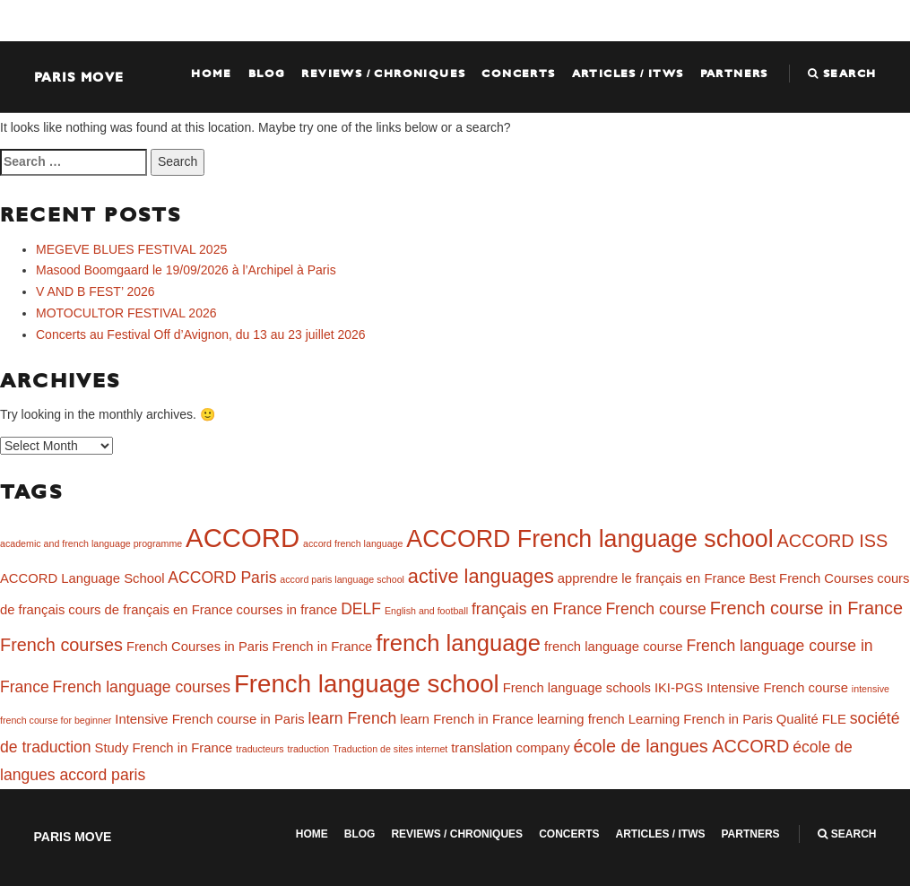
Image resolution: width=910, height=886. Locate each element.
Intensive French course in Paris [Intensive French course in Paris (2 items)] (209, 719)
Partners (734, 73)
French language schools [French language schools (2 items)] (577, 688)
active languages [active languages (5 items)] (481, 576)
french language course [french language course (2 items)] (613, 646)
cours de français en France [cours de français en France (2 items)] (150, 610)
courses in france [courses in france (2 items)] (287, 610)
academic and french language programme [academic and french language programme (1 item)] (91, 543)
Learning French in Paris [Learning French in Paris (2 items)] (700, 719)
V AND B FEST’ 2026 (95, 291)
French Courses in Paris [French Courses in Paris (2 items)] (197, 646)
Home (211, 73)
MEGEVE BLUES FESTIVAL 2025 (131, 249)
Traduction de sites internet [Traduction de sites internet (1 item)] (390, 748)
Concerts (518, 73)
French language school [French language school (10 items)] (366, 684)
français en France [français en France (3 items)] (537, 609)
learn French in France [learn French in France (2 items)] (466, 719)
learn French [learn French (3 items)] (352, 718)
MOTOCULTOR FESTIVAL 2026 (126, 313)
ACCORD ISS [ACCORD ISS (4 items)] (832, 541)
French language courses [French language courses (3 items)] (141, 687)
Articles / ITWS (628, 73)
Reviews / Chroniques (383, 73)
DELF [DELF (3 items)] (361, 609)
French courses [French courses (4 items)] (61, 645)
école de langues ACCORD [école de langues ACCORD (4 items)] (681, 746)
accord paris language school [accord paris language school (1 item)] (342, 579)
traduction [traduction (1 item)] (308, 748)
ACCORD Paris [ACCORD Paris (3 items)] (222, 577)
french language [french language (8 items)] (458, 643)
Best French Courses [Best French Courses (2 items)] (811, 578)
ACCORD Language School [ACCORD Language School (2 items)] (82, 578)
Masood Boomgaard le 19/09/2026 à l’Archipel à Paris (186, 270)
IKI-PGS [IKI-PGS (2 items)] (678, 688)
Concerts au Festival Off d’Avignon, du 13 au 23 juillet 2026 (201, 334)
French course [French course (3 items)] (655, 609)
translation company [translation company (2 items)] (510, 748)
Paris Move (79, 76)
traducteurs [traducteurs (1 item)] (259, 748)
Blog (267, 73)
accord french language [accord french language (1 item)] (353, 543)
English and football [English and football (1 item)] (426, 610)
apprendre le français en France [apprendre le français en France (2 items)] (652, 578)
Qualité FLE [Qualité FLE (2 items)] (811, 719)
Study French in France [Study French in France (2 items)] (164, 748)
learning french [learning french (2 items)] (581, 719)
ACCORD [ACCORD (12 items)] (242, 537)
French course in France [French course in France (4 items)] (806, 608)
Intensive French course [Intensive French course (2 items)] (777, 688)
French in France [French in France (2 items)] (322, 646)
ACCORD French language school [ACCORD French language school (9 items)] (589, 539)
